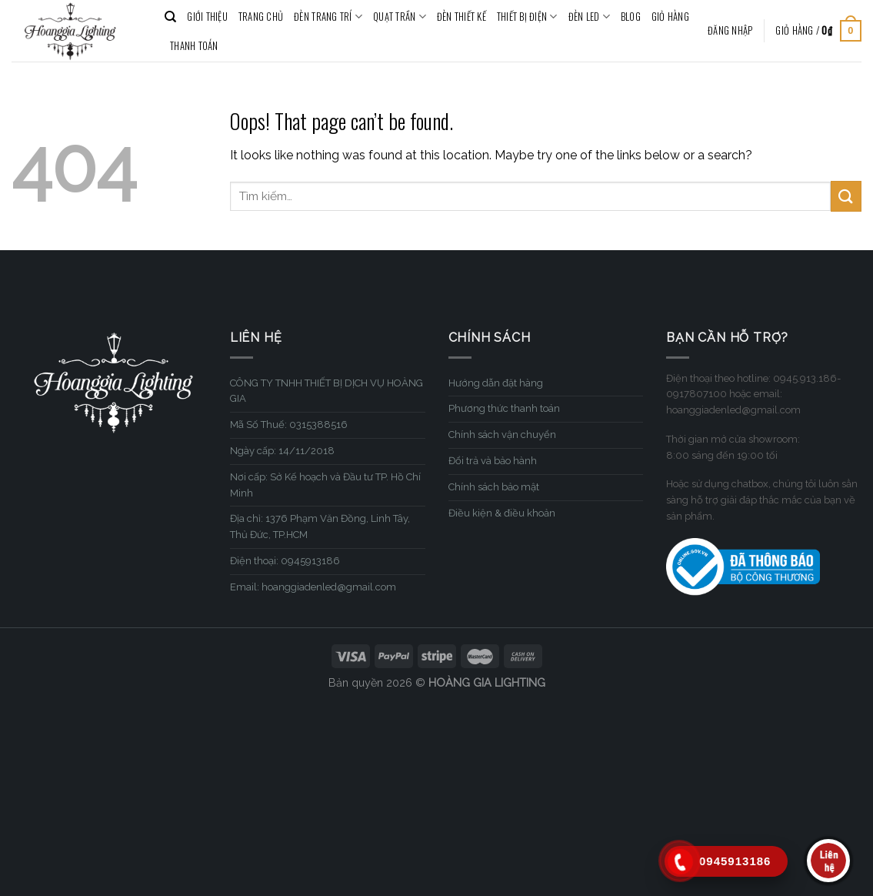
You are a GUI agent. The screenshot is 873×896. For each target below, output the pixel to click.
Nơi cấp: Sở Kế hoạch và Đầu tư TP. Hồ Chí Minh (325, 485)
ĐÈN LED (589, 17)
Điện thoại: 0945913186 (285, 561)
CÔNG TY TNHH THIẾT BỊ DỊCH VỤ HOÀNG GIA (326, 391)
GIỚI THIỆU (207, 16)
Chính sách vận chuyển (502, 434)
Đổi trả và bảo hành (492, 460)
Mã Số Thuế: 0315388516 (289, 424)
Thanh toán (194, 45)
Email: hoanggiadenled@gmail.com (313, 587)
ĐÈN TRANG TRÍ (328, 17)
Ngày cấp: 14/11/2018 (282, 450)
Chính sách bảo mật (493, 487)
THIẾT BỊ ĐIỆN (527, 17)
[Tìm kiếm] (170, 17)
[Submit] (846, 196)
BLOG (631, 16)
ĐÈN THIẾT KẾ (461, 16)
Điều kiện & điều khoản (501, 513)
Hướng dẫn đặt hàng (495, 383)
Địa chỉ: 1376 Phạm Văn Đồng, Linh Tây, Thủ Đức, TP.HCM (320, 526)
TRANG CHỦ (260, 16)
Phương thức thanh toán (504, 408)
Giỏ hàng (670, 16)
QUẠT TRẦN (399, 17)
